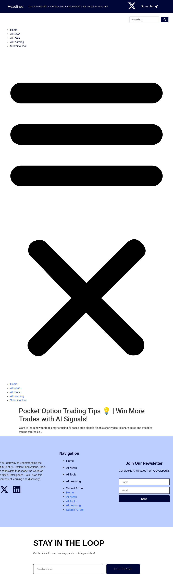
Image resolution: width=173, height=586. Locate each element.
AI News (15, 34)
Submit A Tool (18, 46)
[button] (86, 215)
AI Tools (15, 38)
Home (13, 29)
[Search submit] (164, 19)
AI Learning (17, 42)
